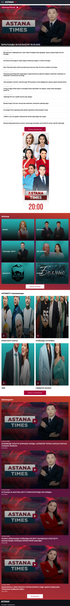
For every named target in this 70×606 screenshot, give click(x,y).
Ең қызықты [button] (35, 596)
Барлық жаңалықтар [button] (35, 129)
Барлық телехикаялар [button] (35, 393)
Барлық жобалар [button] (35, 286)
